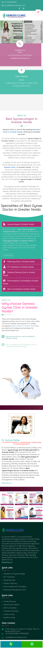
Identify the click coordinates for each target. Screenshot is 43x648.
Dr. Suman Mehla (11, 440)
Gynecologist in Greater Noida (23, 326)
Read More (8, 255)
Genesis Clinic (10, 167)
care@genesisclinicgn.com (15, 58)
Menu (39, 11)
